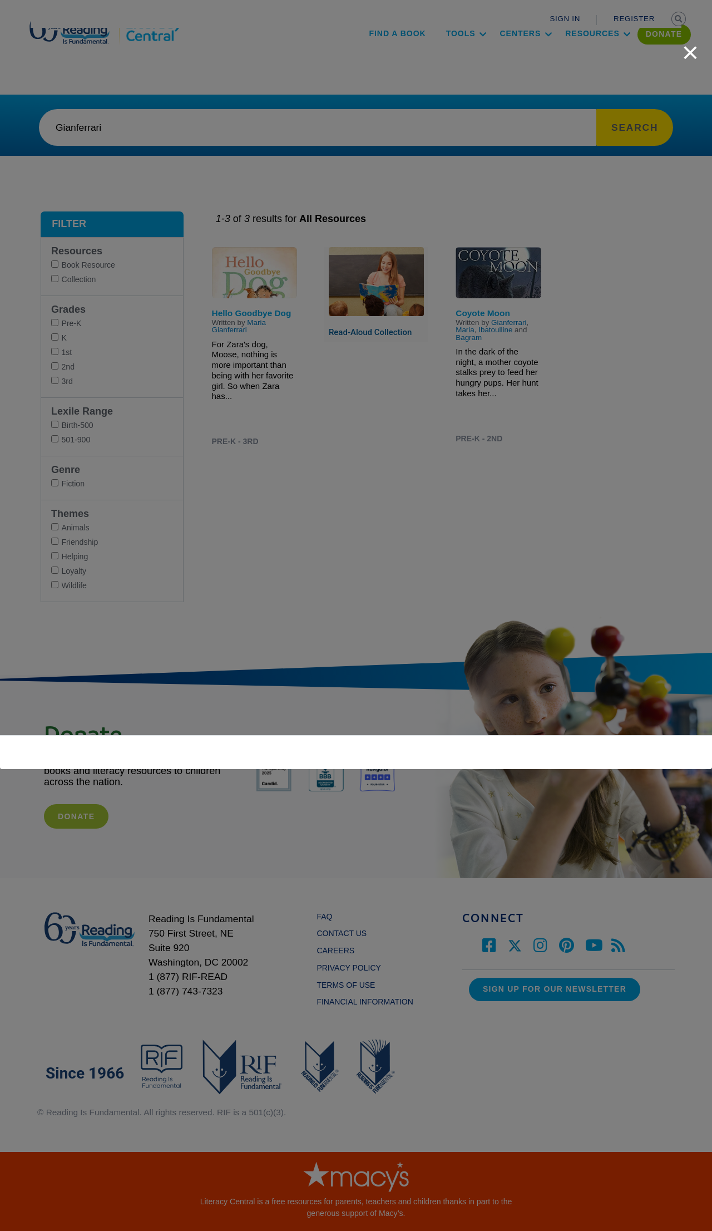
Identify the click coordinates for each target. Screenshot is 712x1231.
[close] (690, 46)
